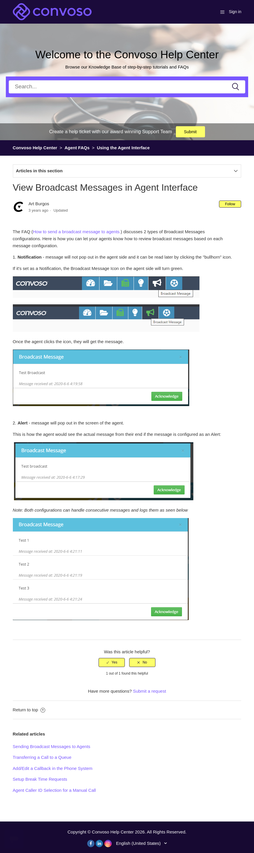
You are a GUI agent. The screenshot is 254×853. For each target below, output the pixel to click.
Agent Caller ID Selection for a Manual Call (54, 790)
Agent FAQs (77, 147)
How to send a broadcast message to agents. (77, 231)
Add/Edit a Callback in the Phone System (53, 768)
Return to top (29, 709)
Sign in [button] (235, 11)
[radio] (112, 662)
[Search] (127, 86)
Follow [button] (230, 204)
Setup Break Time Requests (40, 779)
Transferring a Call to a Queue (42, 757)
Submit (190, 131)
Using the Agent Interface (123, 147)
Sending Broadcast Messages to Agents (51, 746)
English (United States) (139, 843)
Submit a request (149, 691)
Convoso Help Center (35, 147)
